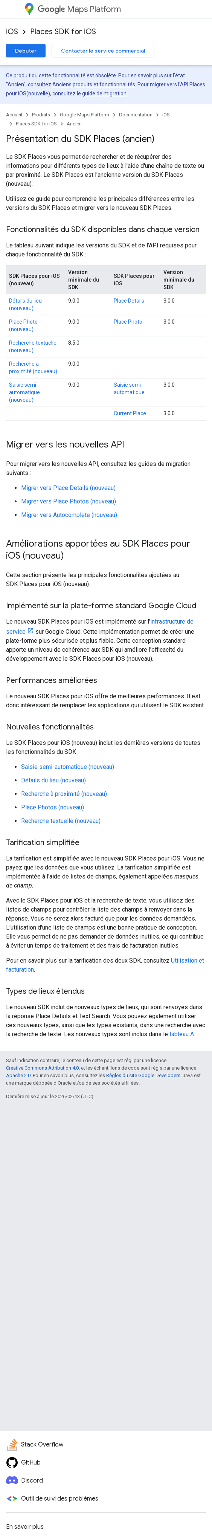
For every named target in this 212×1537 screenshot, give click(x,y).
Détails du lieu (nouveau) (53, 780)
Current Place (130, 413)
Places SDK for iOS (63, 31)
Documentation (136, 115)
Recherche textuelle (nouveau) (61, 820)
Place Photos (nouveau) (52, 807)
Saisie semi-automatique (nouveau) (24, 392)
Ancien (74, 124)
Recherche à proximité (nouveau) (64, 793)
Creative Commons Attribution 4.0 (42, 1068)
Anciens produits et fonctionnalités (93, 84)
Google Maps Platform (84, 115)
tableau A (181, 1034)
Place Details (129, 301)
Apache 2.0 (18, 1075)
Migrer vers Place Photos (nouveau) (68, 501)
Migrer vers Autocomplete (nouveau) (69, 514)
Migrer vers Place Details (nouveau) (68, 487)
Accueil (14, 115)
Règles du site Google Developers (143, 1075)
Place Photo (128, 322)
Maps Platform (79, 9)
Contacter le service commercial (103, 50)
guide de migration (104, 93)
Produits (41, 115)
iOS (12, 31)
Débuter (26, 50)
